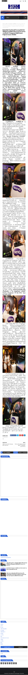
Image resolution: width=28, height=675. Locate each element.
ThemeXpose (11, 673)
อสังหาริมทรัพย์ (3, 628)
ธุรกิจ (2, 625)
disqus (20, 452)
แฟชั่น (2, 639)
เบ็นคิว (6, 23)
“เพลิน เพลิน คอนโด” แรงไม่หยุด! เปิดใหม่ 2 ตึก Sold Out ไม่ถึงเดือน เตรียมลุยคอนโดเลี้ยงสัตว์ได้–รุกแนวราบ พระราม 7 (16, 564)
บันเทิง (2, 633)
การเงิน (2, 635)
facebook (25, 452)
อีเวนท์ (2, 627)
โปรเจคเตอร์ (10, 23)
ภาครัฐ (2, 641)
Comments (20, 647)
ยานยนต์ (2, 630)
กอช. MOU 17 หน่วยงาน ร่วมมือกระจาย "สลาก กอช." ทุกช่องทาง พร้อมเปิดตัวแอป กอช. (16, 568)
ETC (2, 653)
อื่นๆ (1, 642)
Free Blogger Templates (19, 673)
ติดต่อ (2, 644)
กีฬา (1, 636)
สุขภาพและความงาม (5, 638)
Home (4, 23)
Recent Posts (7, 647)
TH (17, 23)
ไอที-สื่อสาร (15, 23)
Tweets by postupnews (6, 557)
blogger (15, 452)
